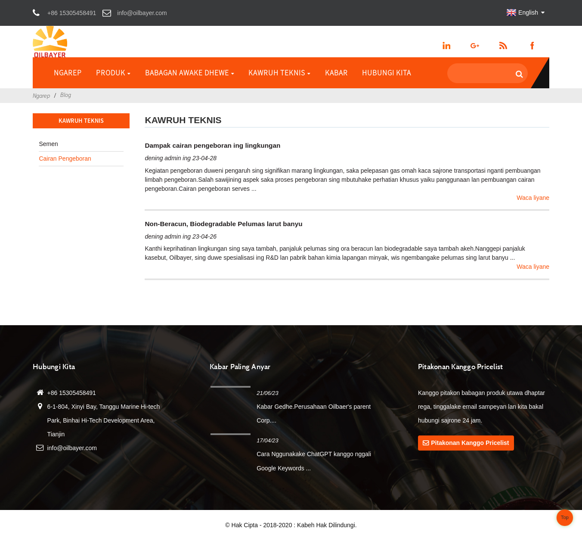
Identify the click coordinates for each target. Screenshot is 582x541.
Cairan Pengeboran (65, 158)
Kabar (336, 73)
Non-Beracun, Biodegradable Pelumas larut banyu (223, 223)
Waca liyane (533, 197)
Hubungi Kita (386, 73)
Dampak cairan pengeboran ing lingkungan (212, 145)
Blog (65, 95)
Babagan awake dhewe (190, 73)
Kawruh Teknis (279, 73)
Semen (48, 143)
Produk (113, 73)
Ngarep (68, 73)
